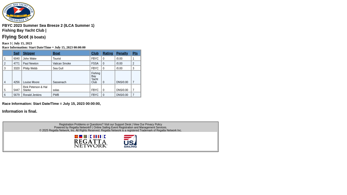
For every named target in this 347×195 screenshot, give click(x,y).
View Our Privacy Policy (147, 124)
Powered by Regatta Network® (72, 127)
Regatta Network (59, 130)
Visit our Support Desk (117, 124)
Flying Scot (15, 37)
